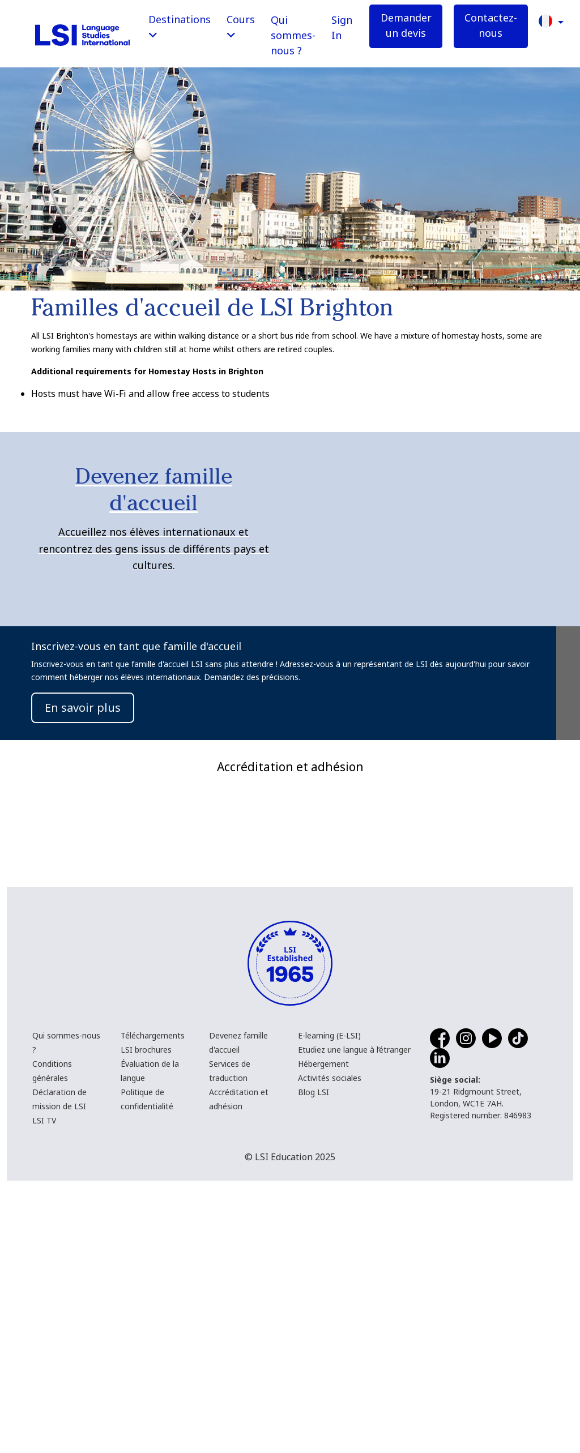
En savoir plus (83, 707)
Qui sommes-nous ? (293, 35)
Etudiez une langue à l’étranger (354, 1322)
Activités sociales (329, 1350)
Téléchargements (153, 1307)
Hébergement (323, 1336)
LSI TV (44, 1392)
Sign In (341, 27)
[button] (551, 20)
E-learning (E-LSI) (329, 1307)
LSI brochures (146, 1322)
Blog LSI (313, 1364)
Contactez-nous (490, 25)
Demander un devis (406, 25)
